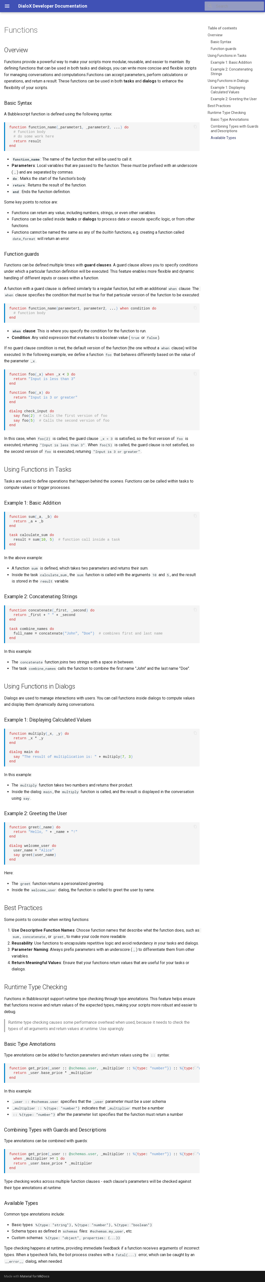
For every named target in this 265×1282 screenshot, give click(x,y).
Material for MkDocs (34, 1276)
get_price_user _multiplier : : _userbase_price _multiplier (104, 1073)
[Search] (234, 6)
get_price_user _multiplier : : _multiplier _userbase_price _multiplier (104, 1161)
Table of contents (222, 28)
